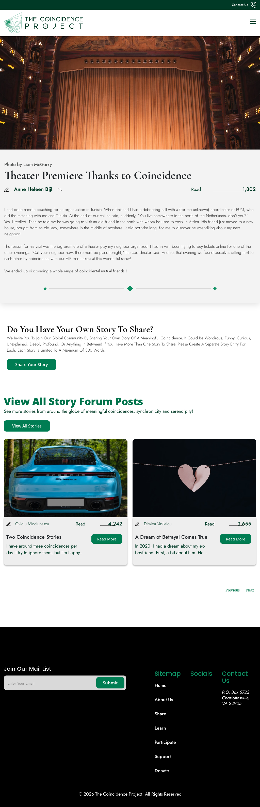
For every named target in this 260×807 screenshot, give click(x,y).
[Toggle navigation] (253, 22)
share (160, 714)
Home (161, 685)
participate (165, 742)
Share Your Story (31, 364)
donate (162, 770)
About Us (164, 699)
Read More (107, 538)
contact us (240, 5)
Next (250, 590)
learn (160, 728)
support (163, 756)
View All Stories (27, 426)
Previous (232, 590)
